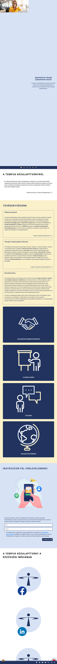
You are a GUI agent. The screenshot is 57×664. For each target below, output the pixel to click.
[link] (51, 662)
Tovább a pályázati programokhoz (42, 235)
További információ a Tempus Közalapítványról (39, 192)
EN (45, 663)
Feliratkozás (47, 539)
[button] (48, 662)
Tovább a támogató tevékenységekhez (41, 267)
